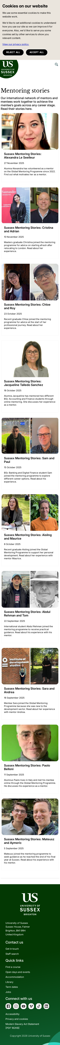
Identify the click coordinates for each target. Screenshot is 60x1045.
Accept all (37, 52)
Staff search (12, 953)
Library (9, 981)
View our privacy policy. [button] (15, 44)
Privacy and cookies (16, 1018)
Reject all (13, 52)
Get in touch (12, 948)
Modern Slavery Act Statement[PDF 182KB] (22, 1025)
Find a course (12, 966)
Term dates (11, 986)
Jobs (8, 991)
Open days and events (17, 971)
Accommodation (14, 976)
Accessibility (12, 1014)
